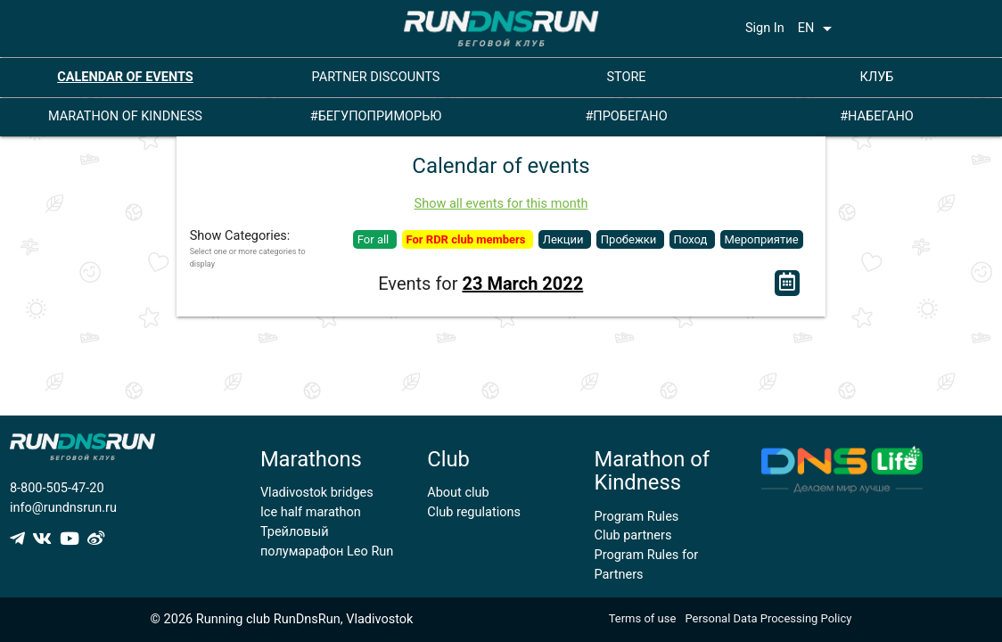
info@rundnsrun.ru (63, 507)
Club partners (633, 535)
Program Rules (637, 516)
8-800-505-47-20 (57, 488)
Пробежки (630, 239)
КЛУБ (877, 77)
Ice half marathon (310, 512)
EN (818, 28)
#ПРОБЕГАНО (626, 116)
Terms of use (643, 618)
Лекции (565, 239)
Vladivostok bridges (317, 492)
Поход (692, 239)
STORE (625, 77)
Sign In (764, 28)
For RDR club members (468, 239)
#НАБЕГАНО (877, 116)
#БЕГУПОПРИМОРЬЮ (376, 116)
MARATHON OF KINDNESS (125, 116)
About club (458, 492)
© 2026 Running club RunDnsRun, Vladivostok (282, 619)
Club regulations (474, 512)
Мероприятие (762, 239)
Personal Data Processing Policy (768, 618)
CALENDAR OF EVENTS (125, 77)
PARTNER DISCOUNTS (376, 77)
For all (374, 239)
